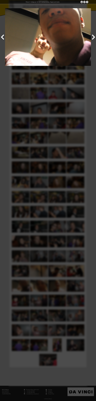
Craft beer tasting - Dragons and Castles (50, 2)
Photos (27, 2)
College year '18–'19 (35, 2)
